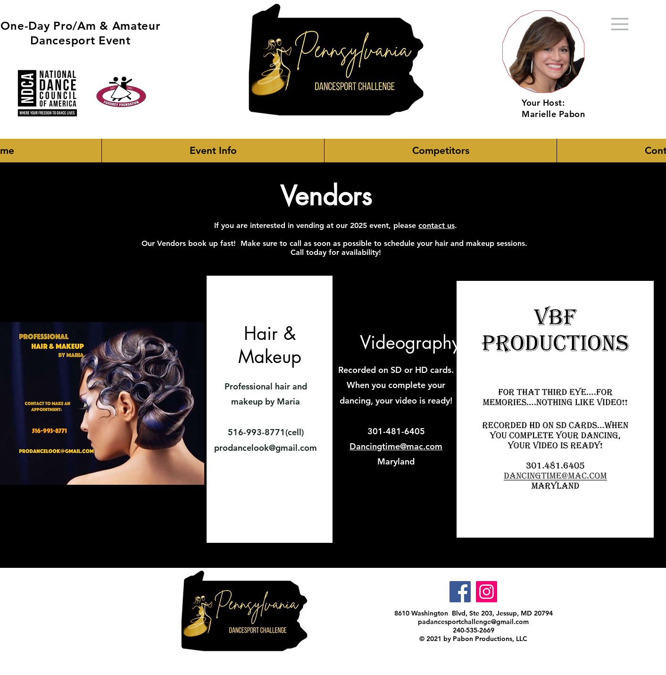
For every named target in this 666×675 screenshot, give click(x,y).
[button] (212, 150)
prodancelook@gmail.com (265, 447)
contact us (436, 225)
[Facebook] (460, 591)
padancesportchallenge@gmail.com (473, 621)
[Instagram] (486, 591)
